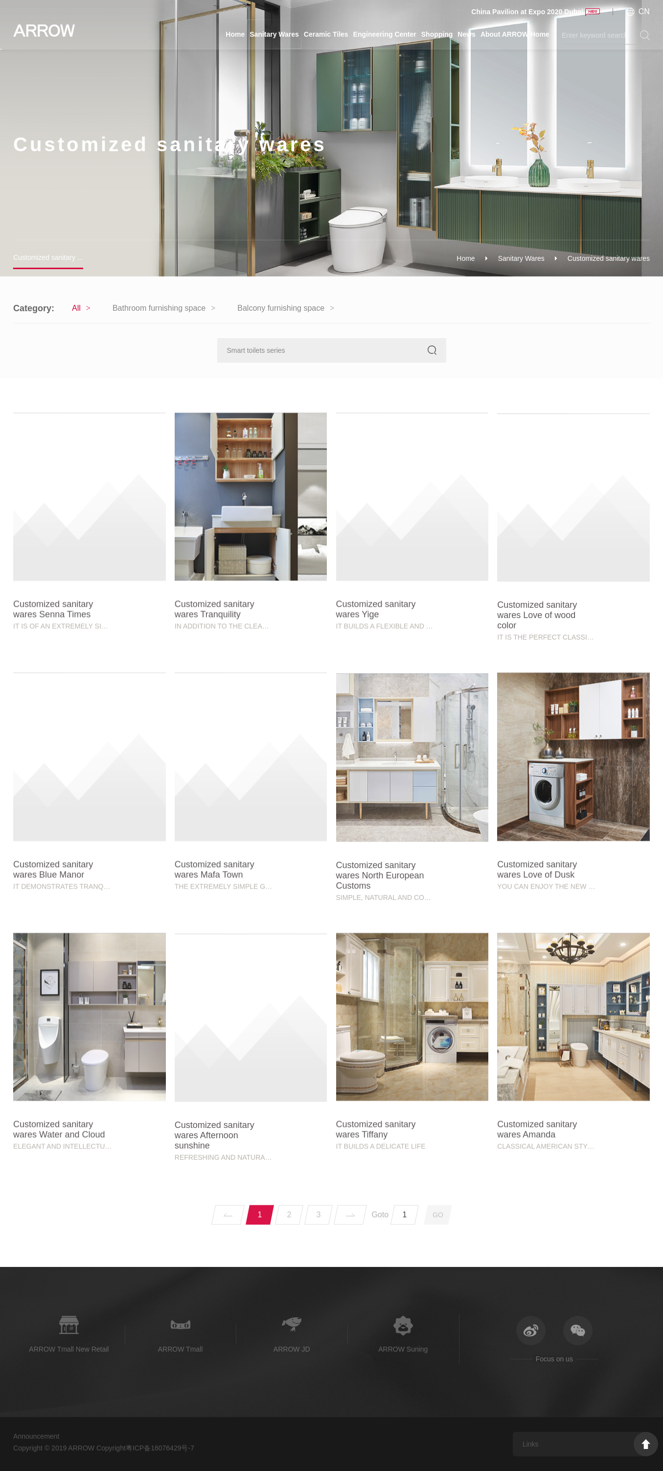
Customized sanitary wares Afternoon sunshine (214, 1260)
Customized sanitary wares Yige (376, 729)
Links (531, 1444)
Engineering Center (384, 34)
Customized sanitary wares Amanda (537, 1249)
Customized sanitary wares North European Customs (380, 1000)
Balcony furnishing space (280, 308)
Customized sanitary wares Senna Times (53, 729)
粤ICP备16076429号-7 (160, 1448)
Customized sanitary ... (48, 257)
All (76, 308)
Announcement (36, 1436)
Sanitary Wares (274, 34)
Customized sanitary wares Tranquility (214, 729)
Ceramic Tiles (326, 34)
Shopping (437, 34)
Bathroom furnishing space (159, 308)
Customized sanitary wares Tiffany (376, 1249)
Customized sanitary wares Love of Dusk (537, 989)
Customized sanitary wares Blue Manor (53, 989)
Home (235, 34)
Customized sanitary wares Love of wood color (537, 740)
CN (644, 11)
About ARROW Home (514, 34)
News (466, 34)
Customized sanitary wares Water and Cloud (59, 1249)
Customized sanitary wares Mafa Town (214, 989)
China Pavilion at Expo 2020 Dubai (527, 12)
